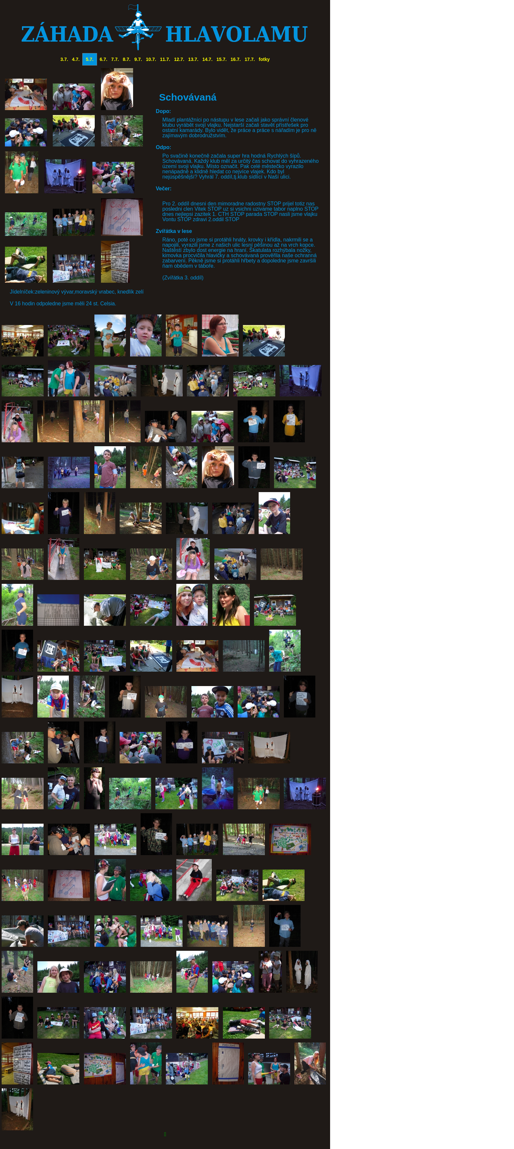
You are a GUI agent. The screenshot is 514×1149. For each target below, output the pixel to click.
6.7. (103, 59)
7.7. (115, 59)
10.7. (151, 59)
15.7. (221, 59)
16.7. (235, 59)
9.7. (138, 59)
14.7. (207, 59)
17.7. (250, 59)
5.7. (89, 59)
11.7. (165, 59)
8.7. (126, 59)
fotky (264, 59)
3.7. (64, 59)
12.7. (179, 59)
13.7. (193, 59)
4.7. (76, 59)
